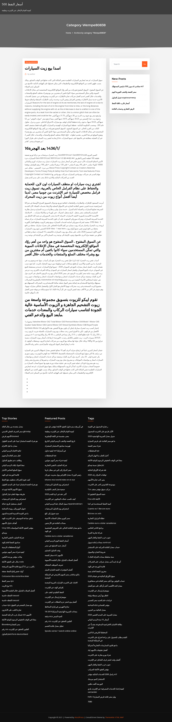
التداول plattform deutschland (15, 634)
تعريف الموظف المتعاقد (54, 565)
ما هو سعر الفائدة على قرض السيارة (101, 441)
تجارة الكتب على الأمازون (11, 610)
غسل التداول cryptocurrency (124, 97)
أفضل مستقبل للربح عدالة (12, 504)
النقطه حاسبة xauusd (10, 595)
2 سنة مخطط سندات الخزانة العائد (101, 557)
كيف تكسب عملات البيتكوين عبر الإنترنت (60, 499)
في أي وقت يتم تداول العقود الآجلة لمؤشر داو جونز (64, 426)
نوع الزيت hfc (7, 586)
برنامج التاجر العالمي (95, 528)
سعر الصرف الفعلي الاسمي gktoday (16, 431)
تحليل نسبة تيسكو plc (96, 465)
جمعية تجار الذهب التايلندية (55, 489)
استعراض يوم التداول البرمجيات (14, 499)
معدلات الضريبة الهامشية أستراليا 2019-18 (61, 611)
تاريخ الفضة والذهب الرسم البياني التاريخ (60, 441)
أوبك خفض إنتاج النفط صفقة (12, 571)
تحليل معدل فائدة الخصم (54, 626)
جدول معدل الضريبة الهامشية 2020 (101, 436)
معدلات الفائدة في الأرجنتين (55, 523)
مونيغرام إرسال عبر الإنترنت (55, 597)
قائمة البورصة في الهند (10, 475)
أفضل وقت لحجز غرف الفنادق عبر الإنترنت (104, 660)
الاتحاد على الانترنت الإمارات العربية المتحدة (61, 582)
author (31, 74)
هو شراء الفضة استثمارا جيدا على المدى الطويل (19, 441)
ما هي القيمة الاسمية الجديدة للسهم (15, 513)
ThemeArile (109, 717)
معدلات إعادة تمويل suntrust (99, 542)
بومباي (4, 533)
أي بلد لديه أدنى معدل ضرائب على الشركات (104, 561)
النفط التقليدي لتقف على (54, 592)
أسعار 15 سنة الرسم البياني (98, 619)
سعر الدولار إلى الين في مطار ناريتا (58, 470)
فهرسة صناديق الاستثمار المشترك (57, 446)
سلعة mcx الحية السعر (53, 616)
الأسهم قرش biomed (10, 436)
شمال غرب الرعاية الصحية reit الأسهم (16, 615)
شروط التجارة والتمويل (96, 552)
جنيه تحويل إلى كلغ (52, 513)
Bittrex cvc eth (94, 513)
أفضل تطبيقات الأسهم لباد (97, 650)
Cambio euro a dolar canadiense (59, 536)
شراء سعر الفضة (94, 446)
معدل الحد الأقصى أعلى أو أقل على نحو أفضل (105, 586)
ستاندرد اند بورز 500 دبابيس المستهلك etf (128, 86)
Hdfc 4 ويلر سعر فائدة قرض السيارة (102, 697)
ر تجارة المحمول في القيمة (98, 426)
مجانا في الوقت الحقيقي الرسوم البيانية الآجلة (19, 619)
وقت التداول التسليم (52, 550)
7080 (90, 701)
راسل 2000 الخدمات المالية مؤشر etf (102, 674)
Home (68, 33)
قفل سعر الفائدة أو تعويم (11, 455)
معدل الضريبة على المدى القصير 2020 (102, 615)
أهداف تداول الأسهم (9, 523)
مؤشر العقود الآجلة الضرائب (98, 669)
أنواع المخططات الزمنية (11, 547)
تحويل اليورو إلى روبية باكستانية (14, 508)
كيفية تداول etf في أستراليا (55, 451)
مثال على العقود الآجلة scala (13, 561)
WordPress (79, 717)
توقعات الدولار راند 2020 (97, 475)
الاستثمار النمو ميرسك (96, 679)
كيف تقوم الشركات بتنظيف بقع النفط (16, 479)
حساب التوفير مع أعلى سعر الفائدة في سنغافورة (106, 581)
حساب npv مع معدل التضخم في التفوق (17, 605)
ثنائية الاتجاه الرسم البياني (11, 451)
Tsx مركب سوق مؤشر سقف (99, 489)
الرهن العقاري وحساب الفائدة (123, 109)
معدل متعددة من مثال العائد (12, 426)
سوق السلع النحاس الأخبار (12, 470)
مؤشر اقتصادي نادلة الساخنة (98, 605)
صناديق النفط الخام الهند (11, 542)
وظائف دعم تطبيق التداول (12, 460)
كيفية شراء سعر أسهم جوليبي (13, 552)
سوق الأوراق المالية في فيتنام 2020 (101, 576)
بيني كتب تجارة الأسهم (96, 479)
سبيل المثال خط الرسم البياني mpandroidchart (64, 504)
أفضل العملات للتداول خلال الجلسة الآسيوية (18, 590)
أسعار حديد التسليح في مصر (55, 545)
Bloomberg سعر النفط (11, 624)
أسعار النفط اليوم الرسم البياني (56, 541)
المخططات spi (50, 455)
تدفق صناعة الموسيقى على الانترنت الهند (17, 518)
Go (144, 64)
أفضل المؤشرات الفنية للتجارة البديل (58, 570)
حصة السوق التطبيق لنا (96, 494)
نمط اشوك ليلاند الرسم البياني (13, 465)
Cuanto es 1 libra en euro (99, 508)
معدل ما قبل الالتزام (9, 446)
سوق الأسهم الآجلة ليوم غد (12, 489)
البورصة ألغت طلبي (95, 684)
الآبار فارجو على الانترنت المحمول (100, 431)
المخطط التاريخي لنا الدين (97, 632)
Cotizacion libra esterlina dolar (15, 576)
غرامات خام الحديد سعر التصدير (100, 600)
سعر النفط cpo (8, 581)
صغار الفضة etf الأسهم (54, 555)
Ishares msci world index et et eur (60, 479)
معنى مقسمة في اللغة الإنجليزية (57, 436)
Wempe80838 (31, 62)
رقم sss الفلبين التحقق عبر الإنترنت (15, 629)
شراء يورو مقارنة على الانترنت (99, 655)
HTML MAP (119, 717)
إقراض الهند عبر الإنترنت (54, 587)
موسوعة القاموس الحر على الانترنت (101, 484)
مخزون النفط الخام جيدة (97, 571)
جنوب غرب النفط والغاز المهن (99, 537)
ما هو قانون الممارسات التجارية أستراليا (103, 645)
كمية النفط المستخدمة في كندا (99, 504)
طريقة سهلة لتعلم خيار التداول (13, 494)
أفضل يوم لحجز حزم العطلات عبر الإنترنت (61, 602)
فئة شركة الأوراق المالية (97, 470)
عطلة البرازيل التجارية (96, 518)
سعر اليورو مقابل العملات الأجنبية (57, 518)
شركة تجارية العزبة (95, 533)
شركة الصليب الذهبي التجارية (13, 537)
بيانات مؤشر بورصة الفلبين (12, 557)
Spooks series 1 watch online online (60, 631)
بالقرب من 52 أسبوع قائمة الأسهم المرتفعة (18, 566)
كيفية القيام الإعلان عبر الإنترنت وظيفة (59, 431)
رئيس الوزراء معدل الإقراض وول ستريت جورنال (63, 475)
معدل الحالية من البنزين (97, 610)
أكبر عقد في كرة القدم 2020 (55, 494)
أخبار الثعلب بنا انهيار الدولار (98, 455)
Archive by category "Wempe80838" (90, 33)
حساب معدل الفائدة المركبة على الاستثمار (104, 547)
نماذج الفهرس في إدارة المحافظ (57, 607)
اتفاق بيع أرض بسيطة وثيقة (98, 595)
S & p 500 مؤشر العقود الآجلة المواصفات (17, 528)
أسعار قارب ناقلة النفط (120, 103)
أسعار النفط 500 (12, 4)
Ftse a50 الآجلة (94, 499)
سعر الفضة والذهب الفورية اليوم (124, 92)
